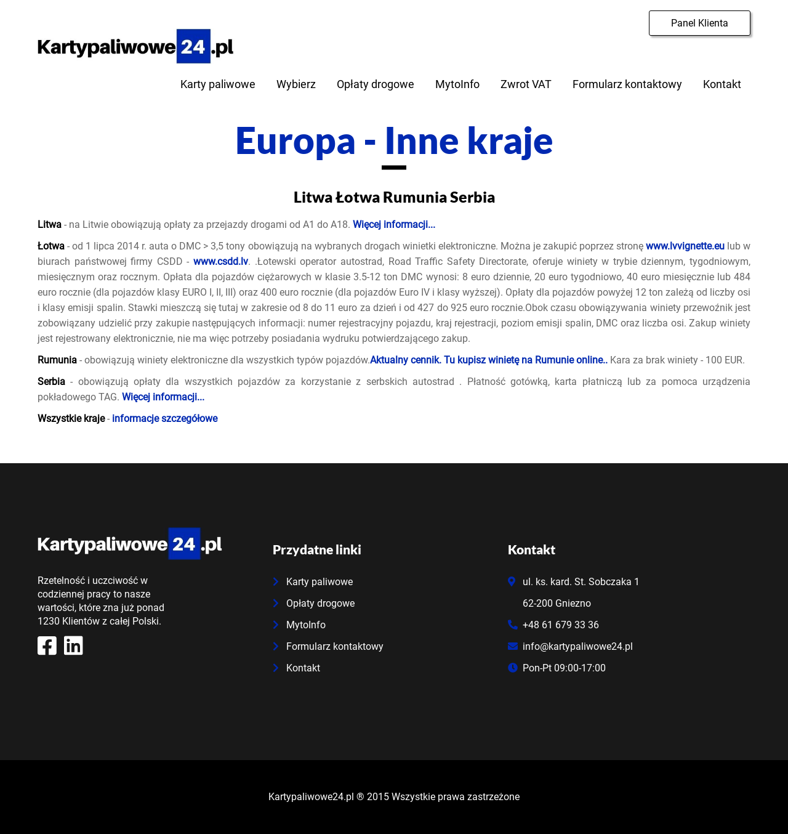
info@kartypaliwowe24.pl (570, 646)
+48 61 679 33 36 (553, 625)
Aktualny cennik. (405, 360)
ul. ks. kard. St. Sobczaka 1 (574, 582)
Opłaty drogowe (375, 84)
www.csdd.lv (220, 261)
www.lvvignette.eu (685, 246)
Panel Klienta (699, 23)
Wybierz (296, 84)
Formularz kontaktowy (627, 84)
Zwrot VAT (526, 84)
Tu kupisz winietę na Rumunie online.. (526, 360)
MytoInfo (457, 84)
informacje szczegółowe (164, 418)
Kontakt (722, 84)
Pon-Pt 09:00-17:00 (557, 668)
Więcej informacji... (394, 224)
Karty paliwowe (217, 84)
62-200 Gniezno (549, 603)
